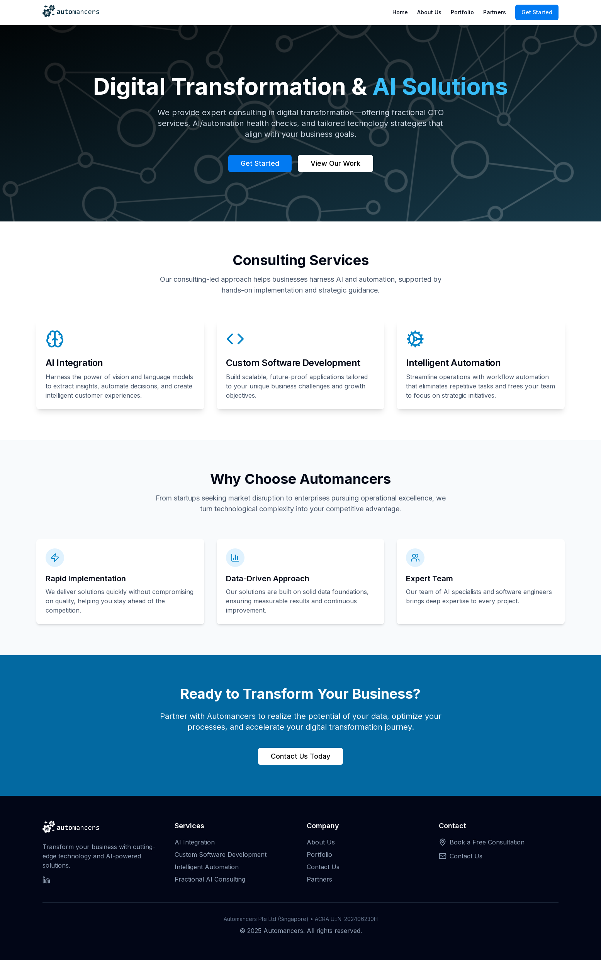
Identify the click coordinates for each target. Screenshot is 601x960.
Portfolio (462, 12)
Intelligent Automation (207, 867)
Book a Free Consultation (487, 842)
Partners (494, 12)
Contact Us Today (300, 756)
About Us (429, 12)
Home (400, 12)
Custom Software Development (221, 854)
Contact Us (323, 867)
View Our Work (335, 163)
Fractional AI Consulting (210, 879)
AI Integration (195, 842)
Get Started (536, 12)
